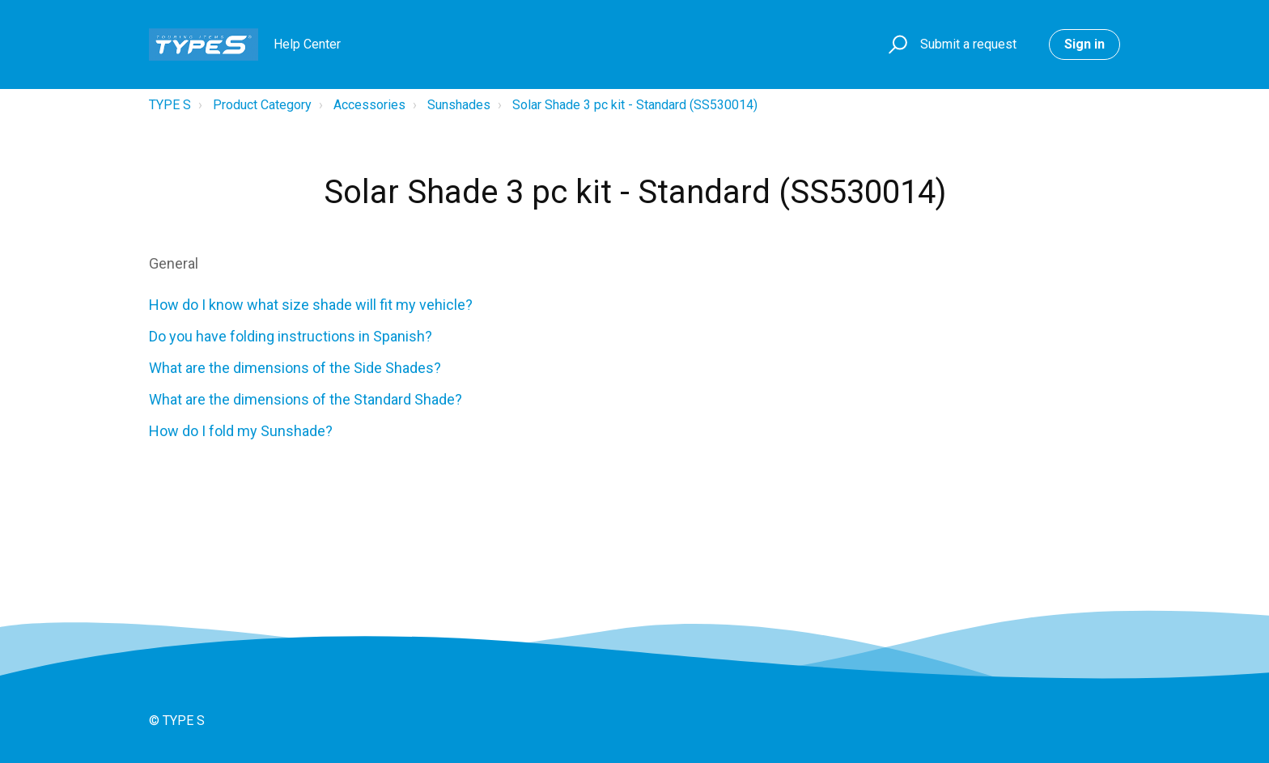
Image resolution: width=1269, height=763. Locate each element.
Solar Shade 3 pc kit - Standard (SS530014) (635, 104)
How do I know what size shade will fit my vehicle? (311, 304)
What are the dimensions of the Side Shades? (295, 367)
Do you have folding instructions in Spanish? (290, 336)
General (173, 263)
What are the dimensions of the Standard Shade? (305, 399)
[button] (895, 45)
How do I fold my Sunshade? (241, 430)
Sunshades (458, 104)
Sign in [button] (1084, 44)
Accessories (369, 104)
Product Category (262, 104)
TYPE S (170, 104)
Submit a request (968, 44)
